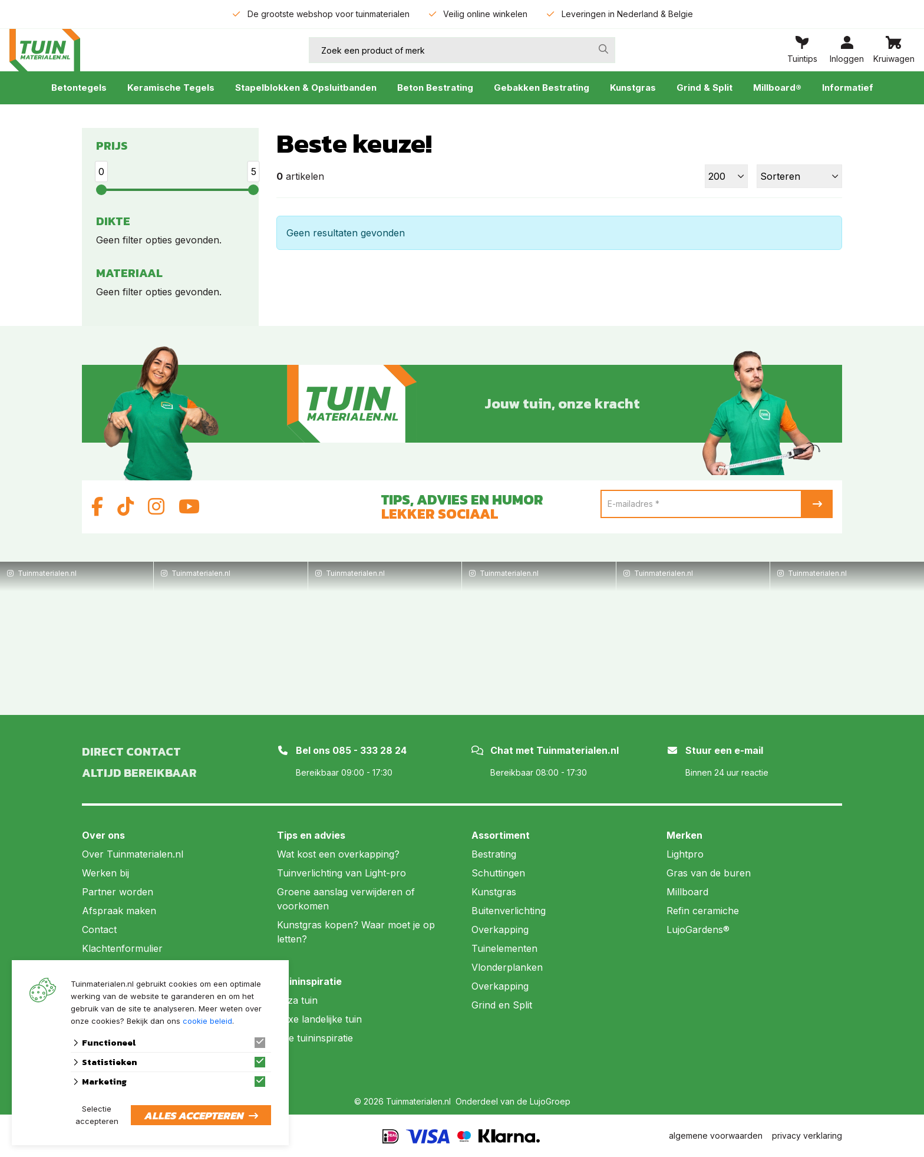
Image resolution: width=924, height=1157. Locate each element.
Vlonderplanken (507, 967)
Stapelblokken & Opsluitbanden (306, 87)
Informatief (847, 87)
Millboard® (777, 87)
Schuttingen (498, 873)
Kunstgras (633, 87)
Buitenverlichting (508, 911)
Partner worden (117, 892)
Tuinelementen (504, 948)
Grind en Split (501, 1005)
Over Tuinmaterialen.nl (132, 854)
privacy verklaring (807, 1135)
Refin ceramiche (702, 911)
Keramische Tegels (170, 87)
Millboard (687, 892)
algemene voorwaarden (716, 1135)
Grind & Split (704, 87)
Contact (99, 929)
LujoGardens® (698, 929)
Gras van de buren (708, 873)
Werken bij (105, 873)
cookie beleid (207, 1021)
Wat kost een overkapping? (338, 854)
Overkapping (500, 929)
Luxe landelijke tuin (319, 1019)
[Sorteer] (799, 176)
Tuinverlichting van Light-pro (341, 873)
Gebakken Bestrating (541, 87)
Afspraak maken (119, 911)
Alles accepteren (193, 1115)
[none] (603, 49)
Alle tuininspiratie (315, 1038)
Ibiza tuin (297, 1000)
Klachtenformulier (122, 948)
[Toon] (726, 176)
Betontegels (79, 87)
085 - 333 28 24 (369, 750)
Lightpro (685, 854)
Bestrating (493, 854)
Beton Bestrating (435, 87)
